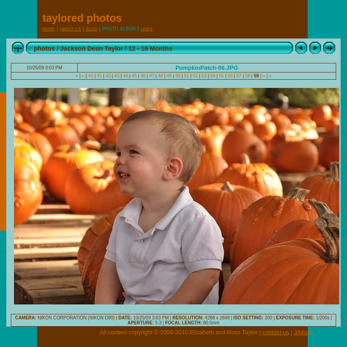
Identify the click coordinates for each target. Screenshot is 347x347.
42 (108, 75)
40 (90, 75)
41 (99, 75)
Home (48, 28)
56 (230, 75)
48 (160, 75)
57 (239, 75)
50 (178, 75)
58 (248, 75)
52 (195, 75)
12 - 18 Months (150, 48)
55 (221, 75)
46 (143, 75)
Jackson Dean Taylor (91, 48)
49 (169, 75)
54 (212, 75)
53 (204, 75)
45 (134, 75)
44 (126, 75)
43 (117, 75)
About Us (70, 28)
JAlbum (304, 332)
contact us (276, 332)
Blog (91, 28)
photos (44, 48)
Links (146, 28)
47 (151, 75)
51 (187, 75)
